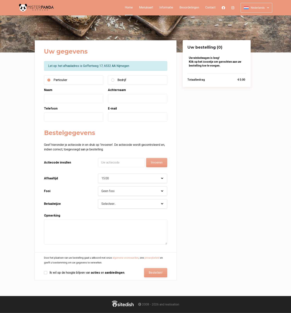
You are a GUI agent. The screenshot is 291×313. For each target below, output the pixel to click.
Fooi (47, 191)
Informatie (166, 7)
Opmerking (52, 215)
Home (130, 7)
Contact (210, 7)
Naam (48, 90)
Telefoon (51, 108)
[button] (132, 178)
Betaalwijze (52, 204)
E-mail (112, 108)
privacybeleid (152, 257)
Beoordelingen (189, 7)
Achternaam (117, 90)
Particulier (60, 80)
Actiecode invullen (57, 162)
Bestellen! (156, 272)
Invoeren (157, 162)
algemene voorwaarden (125, 257)
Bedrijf (121, 80)
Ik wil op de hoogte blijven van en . (87, 272)
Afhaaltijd (51, 178)
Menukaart (146, 7)
